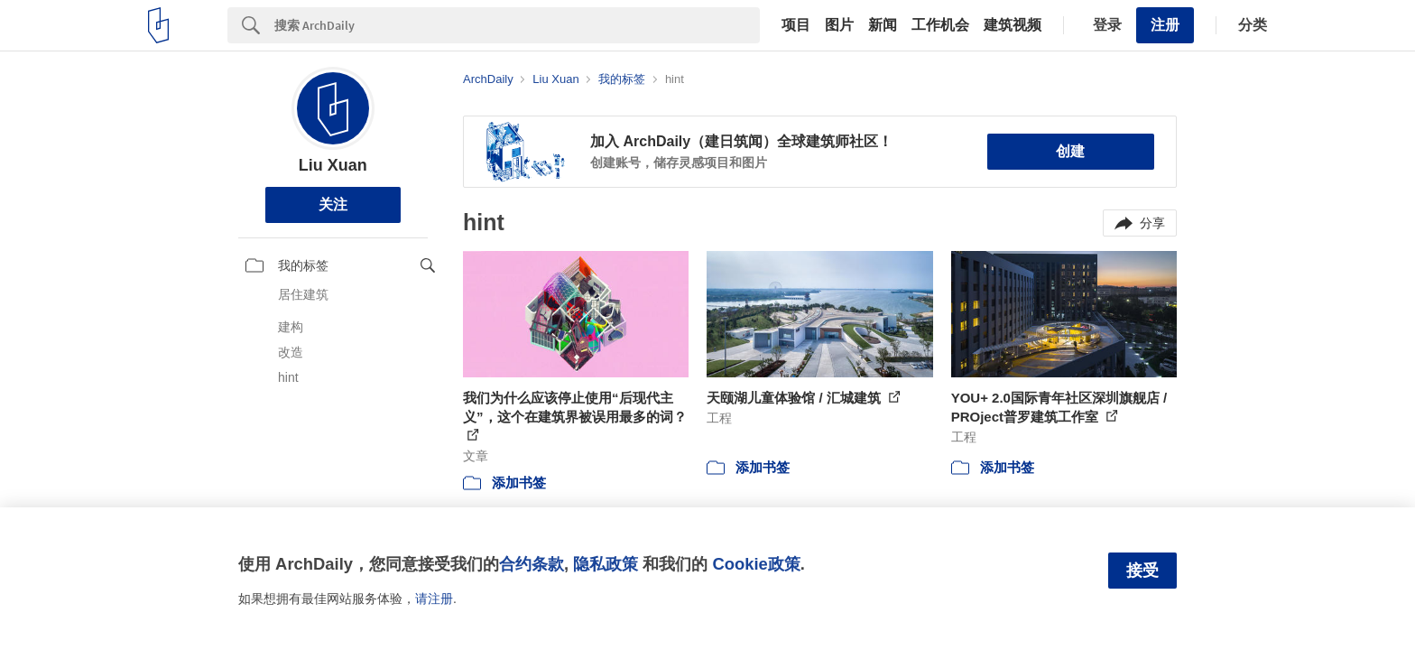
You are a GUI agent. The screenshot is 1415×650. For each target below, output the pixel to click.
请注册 (434, 598)
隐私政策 (605, 563)
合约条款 (531, 563)
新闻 (882, 25)
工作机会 (940, 25)
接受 (1142, 571)
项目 (795, 25)
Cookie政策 (756, 563)
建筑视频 (1012, 25)
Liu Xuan (333, 165)
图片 (839, 25)
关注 (333, 204)
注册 (1165, 24)
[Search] (517, 25)
